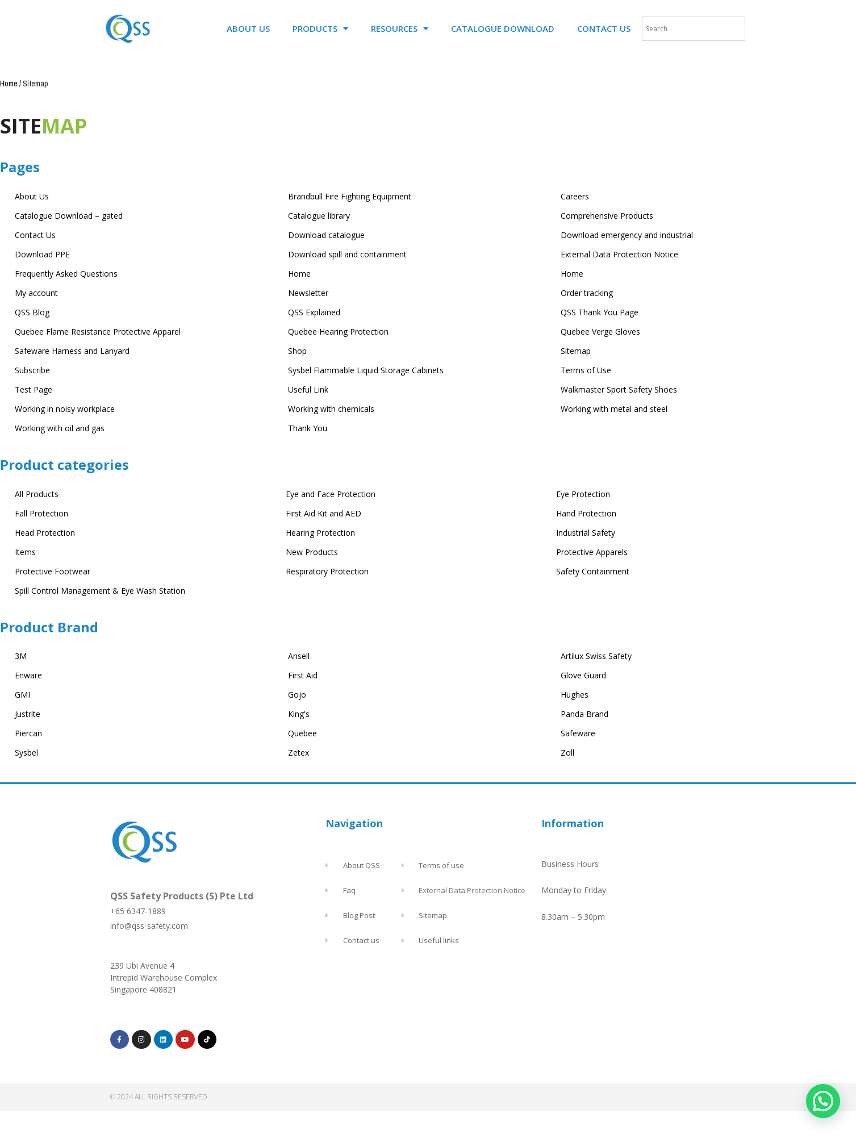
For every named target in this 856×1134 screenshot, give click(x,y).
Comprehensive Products (607, 215)
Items (25, 552)
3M (21, 656)
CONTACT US (603, 28)
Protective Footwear (52, 571)
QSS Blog (32, 312)
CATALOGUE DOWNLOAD (502, 28)
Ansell (299, 656)
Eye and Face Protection (330, 494)
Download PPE (42, 254)
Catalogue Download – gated (69, 215)
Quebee (302, 733)
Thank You (307, 428)
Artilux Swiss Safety (596, 656)
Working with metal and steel (614, 408)
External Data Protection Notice (619, 254)
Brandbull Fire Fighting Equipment (349, 196)
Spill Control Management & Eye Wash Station (100, 590)
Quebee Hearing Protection (338, 331)
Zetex (298, 752)
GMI (22, 694)
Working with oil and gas (60, 428)
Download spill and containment (347, 254)
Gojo (297, 694)
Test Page (33, 389)
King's (299, 713)
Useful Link (308, 389)
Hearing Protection (320, 532)
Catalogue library (319, 215)
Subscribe (32, 370)
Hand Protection (586, 513)
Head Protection (45, 532)
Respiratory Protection (327, 571)
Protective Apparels (592, 552)
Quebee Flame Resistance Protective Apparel (98, 331)
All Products (37, 494)
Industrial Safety (585, 532)
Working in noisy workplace (65, 408)
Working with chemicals (331, 408)
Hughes (574, 694)
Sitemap (576, 350)
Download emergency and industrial (627, 235)
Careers (575, 196)
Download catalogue (326, 235)
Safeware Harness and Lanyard (72, 350)
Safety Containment (592, 571)
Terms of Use (586, 370)
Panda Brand (584, 713)
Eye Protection (583, 494)
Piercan (28, 733)
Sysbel (26, 752)
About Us (32, 196)
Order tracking (587, 292)
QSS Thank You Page (599, 312)
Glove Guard (583, 675)
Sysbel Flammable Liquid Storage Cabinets (366, 370)
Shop (297, 350)
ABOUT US (248, 28)
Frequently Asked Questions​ (66, 273)
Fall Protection (41, 513)
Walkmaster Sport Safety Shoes (619, 389)
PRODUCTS (320, 29)
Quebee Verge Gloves (600, 331)
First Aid (303, 675)
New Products (312, 552)
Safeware (578, 733)
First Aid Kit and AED (323, 513)
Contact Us (35, 235)
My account (36, 292)
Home (9, 83)
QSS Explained (314, 312)
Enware (28, 675)
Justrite (27, 713)
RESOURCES (399, 29)
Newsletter (308, 292)
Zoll (567, 752)
